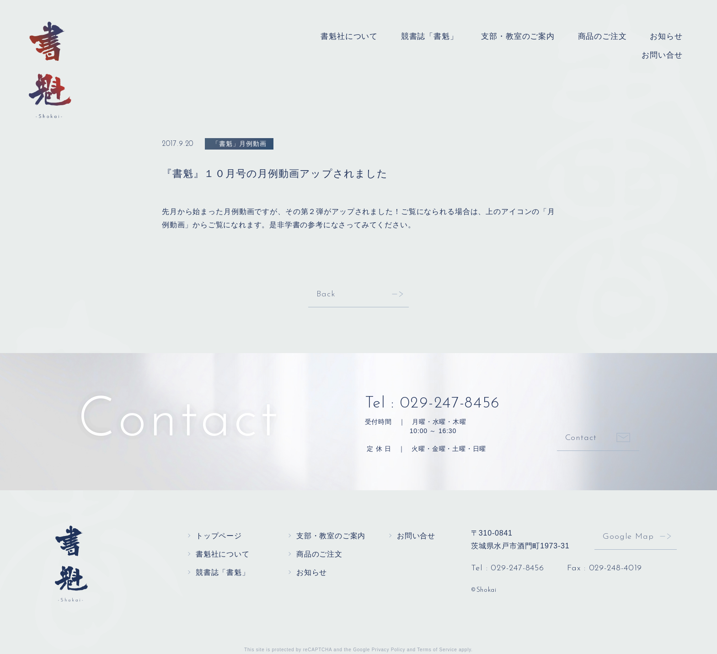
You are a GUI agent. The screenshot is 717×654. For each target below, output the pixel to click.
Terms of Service (437, 649)
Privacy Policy (388, 649)
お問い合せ (664, 53)
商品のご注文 (607, 36)
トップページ (219, 536)
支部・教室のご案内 (527, 36)
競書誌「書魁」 (444, 36)
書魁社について (369, 36)
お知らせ (668, 36)
